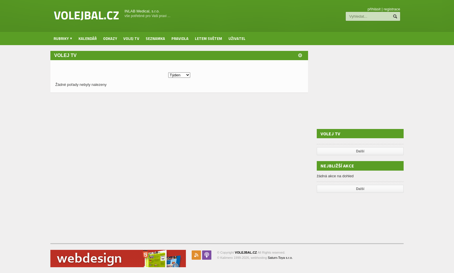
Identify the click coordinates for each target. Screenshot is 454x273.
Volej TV (131, 38)
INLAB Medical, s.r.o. (142, 11)
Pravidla (179, 38)
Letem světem (208, 38)
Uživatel (237, 38)
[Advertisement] (360, 87)
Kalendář (87, 38)
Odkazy (110, 38)
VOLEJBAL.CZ (246, 252)
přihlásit (374, 9)
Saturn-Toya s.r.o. (280, 257)
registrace (392, 9)
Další (360, 151)
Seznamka (155, 38)
